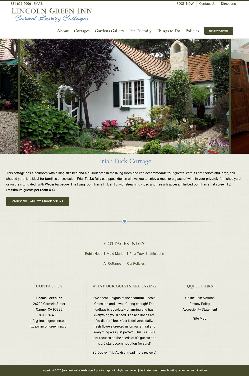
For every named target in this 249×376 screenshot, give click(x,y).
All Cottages (112, 263)
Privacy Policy (199, 304)
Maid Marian (116, 254)
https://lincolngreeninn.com (49, 326)
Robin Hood (93, 254)
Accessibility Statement (200, 309)
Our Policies (136, 263)
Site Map (199, 318)
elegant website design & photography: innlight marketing (100, 370)
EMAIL (38, 4)
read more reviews (141, 352)
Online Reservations (200, 298)
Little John (156, 254)
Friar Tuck (137, 254)
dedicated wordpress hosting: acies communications (173, 370)
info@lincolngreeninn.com (49, 321)
